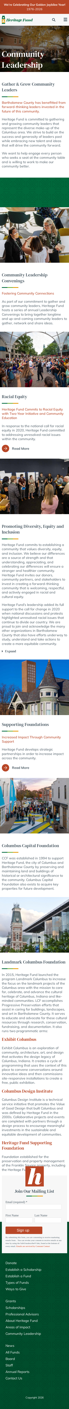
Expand (10, 651)
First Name (12, 1215)
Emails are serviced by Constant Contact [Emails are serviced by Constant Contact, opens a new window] (33, 1246)
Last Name (41, 1215)
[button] (54, 20)
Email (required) (16, 1202)
